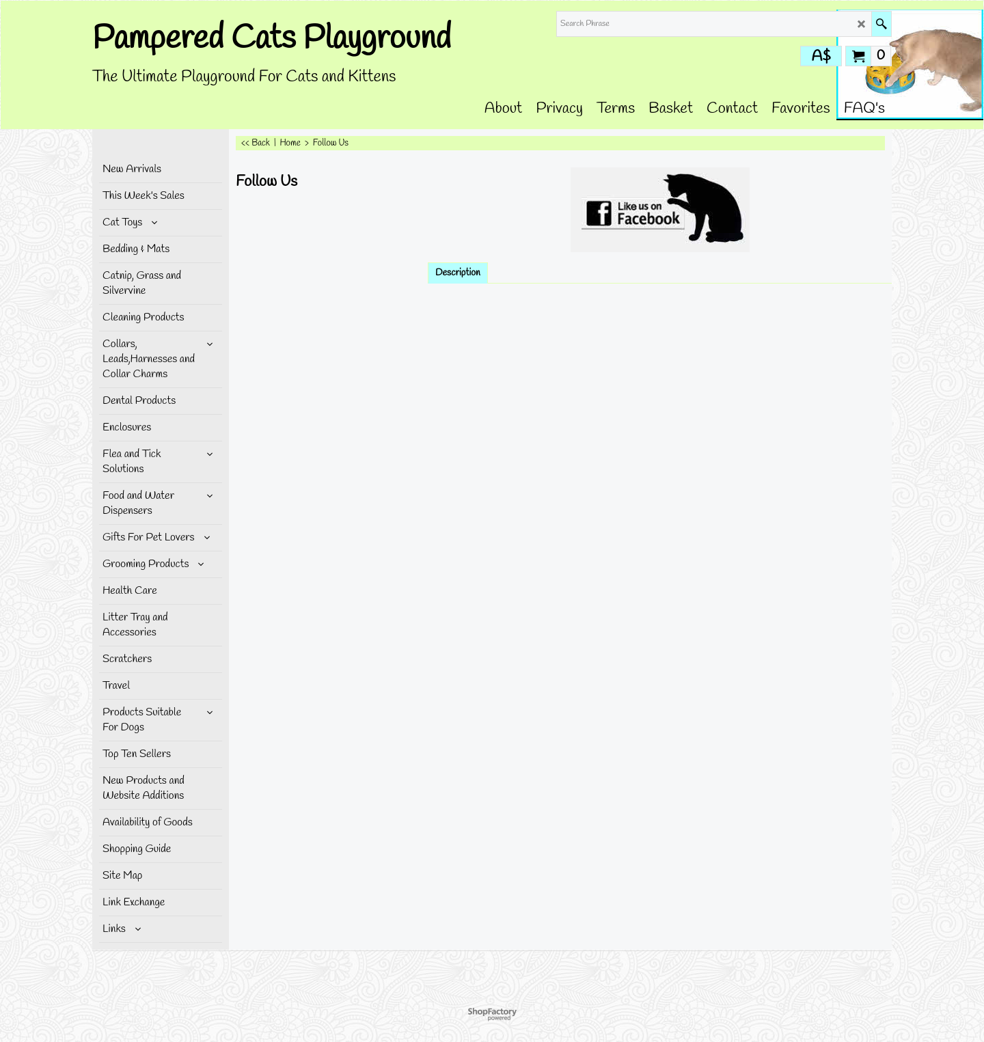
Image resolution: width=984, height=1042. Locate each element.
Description (457, 272)
